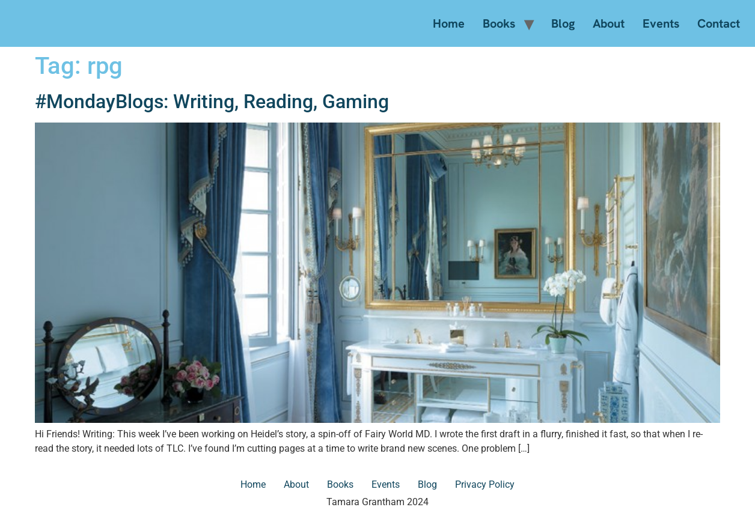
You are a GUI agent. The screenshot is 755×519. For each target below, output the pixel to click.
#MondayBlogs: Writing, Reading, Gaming (212, 101)
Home (449, 23)
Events (661, 23)
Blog (563, 23)
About (609, 23)
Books (499, 23)
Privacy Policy (485, 484)
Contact (718, 23)
